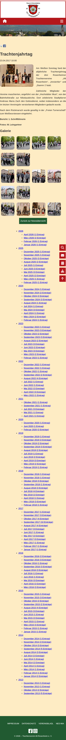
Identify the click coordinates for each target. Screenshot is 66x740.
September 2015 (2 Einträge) (38, 604)
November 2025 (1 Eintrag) (37, 255)
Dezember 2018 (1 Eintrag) (37, 474)
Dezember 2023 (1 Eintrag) (37, 327)
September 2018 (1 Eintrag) (37, 484)
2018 (20, 471)
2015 (20, 590)
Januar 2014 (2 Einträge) (36, 676)
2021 (20, 399)
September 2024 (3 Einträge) (38, 299)
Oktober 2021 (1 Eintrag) (36, 402)
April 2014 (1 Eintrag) (34, 666)
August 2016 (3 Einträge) (36, 570)
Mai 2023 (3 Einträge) (34, 351)
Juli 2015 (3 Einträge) (34, 611)
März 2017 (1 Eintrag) (34, 543)
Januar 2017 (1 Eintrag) (35, 549)
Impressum (13, 723)
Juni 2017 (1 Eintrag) (34, 532)
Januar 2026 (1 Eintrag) (35, 245)
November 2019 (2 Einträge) (37, 440)
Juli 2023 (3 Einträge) (34, 344)
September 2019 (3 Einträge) (38, 447)
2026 (20, 231)
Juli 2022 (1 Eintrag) (33, 382)
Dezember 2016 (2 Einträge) (37, 556)
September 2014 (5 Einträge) (38, 649)
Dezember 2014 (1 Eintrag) (37, 638)
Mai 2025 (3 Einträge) (34, 272)
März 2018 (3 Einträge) (35, 501)
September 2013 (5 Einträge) (38, 693)
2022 (20, 361)
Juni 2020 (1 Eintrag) (34, 426)
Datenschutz (29, 723)
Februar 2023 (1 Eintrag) (36, 358)
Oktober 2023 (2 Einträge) (36, 334)
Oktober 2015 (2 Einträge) (36, 601)
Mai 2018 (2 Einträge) (34, 495)
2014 (20, 635)
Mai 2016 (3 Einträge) (34, 580)
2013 (20, 680)
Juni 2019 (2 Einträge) (34, 457)
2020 (20, 419)
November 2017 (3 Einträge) (37, 515)
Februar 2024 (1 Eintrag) (36, 320)
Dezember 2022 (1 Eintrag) (37, 364)
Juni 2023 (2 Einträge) (34, 347)
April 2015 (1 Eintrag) (34, 621)
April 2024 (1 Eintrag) (34, 313)
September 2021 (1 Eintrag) (37, 406)
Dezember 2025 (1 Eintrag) (37, 252)
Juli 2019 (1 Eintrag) (33, 454)
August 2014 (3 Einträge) (36, 652)
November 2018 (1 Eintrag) (37, 478)
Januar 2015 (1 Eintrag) (35, 632)
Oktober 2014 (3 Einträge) (36, 645)
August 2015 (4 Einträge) (36, 608)
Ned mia (60, 723)
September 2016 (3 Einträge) (38, 567)
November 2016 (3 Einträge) (37, 560)
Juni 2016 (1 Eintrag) (34, 577)
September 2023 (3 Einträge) (38, 337)
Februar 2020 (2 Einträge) (36, 429)
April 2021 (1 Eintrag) (34, 416)
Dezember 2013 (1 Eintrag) (37, 683)
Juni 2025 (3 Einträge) (34, 269)
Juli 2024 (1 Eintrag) (33, 306)
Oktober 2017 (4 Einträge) (36, 519)
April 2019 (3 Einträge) (35, 460)
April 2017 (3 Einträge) (35, 539)
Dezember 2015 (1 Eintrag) (37, 594)
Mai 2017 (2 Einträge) (34, 536)
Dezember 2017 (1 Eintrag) (37, 512)
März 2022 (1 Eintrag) (34, 395)
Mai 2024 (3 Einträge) (34, 310)
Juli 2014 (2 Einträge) (34, 656)
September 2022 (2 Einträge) (38, 375)
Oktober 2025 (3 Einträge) (36, 258)
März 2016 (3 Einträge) (35, 587)
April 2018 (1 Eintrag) (34, 498)
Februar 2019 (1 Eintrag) (36, 467)
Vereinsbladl (46, 723)
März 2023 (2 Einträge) (35, 354)
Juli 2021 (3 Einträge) (34, 409)
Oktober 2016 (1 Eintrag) (36, 563)
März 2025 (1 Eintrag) (34, 279)
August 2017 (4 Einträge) (36, 525)
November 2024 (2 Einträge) (37, 293)
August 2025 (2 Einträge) (36, 262)
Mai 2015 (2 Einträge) (34, 618)
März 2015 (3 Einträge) (35, 625)
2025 (20, 248)
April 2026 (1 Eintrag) (34, 234)
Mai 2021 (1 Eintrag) (33, 412)
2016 (20, 553)
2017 (20, 508)
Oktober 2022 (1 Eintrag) (36, 371)
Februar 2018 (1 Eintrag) (36, 505)
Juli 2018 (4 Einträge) (34, 491)
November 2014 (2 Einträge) (37, 642)
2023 (20, 323)
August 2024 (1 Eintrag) (35, 303)
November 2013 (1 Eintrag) (37, 686)
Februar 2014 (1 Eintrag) (36, 673)
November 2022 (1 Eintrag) (37, 368)
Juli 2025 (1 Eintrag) (33, 265)
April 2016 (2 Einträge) (35, 584)
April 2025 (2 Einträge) (35, 275)
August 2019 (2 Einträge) (36, 450)
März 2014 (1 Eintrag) (34, 669)
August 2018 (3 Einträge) (36, 488)
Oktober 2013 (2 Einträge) (36, 690)
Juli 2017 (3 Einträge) (34, 529)
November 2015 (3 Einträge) (37, 597)
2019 (20, 433)
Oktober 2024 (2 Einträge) (36, 296)
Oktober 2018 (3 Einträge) (36, 481)
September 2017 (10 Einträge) (38, 522)
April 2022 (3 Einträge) (35, 392)
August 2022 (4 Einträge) (36, 378)
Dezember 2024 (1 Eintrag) (37, 289)
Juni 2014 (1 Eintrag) (34, 659)
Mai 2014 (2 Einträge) (34, 662)
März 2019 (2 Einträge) (35, 464)
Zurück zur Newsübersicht (33, 221)
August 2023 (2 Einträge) (36, 340)
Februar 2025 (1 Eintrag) (36, 282)
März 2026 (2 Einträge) (35, 238)
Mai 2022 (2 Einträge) (34, 388)
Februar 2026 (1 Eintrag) (36, 241)
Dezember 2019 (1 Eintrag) (37, 436)
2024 (20, 286)
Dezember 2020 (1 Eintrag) (37, 423)
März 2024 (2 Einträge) (35, 317)
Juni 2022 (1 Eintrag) (34, 385)
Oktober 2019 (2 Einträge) (36, 443)
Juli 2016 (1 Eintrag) (33, 573)
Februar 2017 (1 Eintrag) (36, 546)
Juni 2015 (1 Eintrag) (34, 614)
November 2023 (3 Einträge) (37, 330)
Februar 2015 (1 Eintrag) (36, 628)
